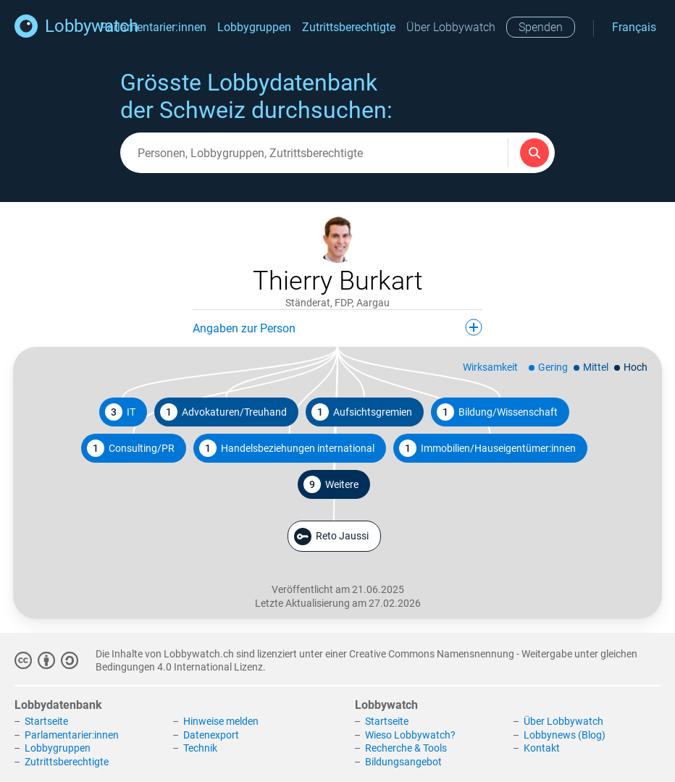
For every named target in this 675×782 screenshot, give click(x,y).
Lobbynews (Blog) (564, 735)
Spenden (541, 27)
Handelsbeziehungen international (286, 448)
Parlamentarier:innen (153, 27)
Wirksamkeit (490, 367)
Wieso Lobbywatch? (410, 735)
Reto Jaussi (331, 536)
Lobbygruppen (254, 27)
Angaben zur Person (337, 327)
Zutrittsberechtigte (348, 27)
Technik (200, 748)
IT (120, 412)
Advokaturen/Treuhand (223, 412)
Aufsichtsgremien (361, 412)
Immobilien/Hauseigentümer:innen (487, 448)
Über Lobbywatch (450, 27)
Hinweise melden (221, 721)
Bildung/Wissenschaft (497, 412)
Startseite (46, 721)
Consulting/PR (131, 448)
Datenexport (211, 735)
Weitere (331, 484)
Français (634, 27)
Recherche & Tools (406, 748)
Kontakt (542, 748)
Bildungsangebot (403, 762)
